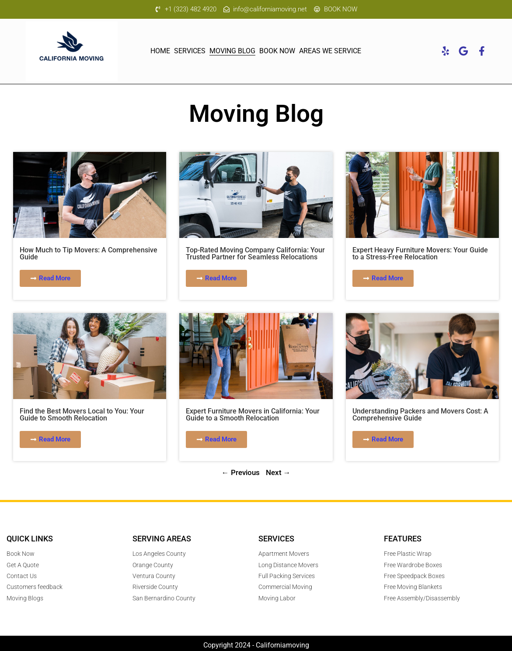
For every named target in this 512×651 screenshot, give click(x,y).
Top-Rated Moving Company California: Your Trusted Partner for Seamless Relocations (255, 254)
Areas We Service (330, 52)
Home (160, 52)
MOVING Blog (232, 52)
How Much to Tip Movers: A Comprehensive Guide (88, 254)
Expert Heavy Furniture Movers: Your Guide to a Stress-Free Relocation (420, 254)
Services (189, 52)
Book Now (277, 52)
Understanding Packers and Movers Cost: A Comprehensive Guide (420, 415)
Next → (278, 472)
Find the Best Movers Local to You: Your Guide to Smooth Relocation (82, 415)
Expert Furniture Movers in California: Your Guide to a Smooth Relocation (253, 415)
